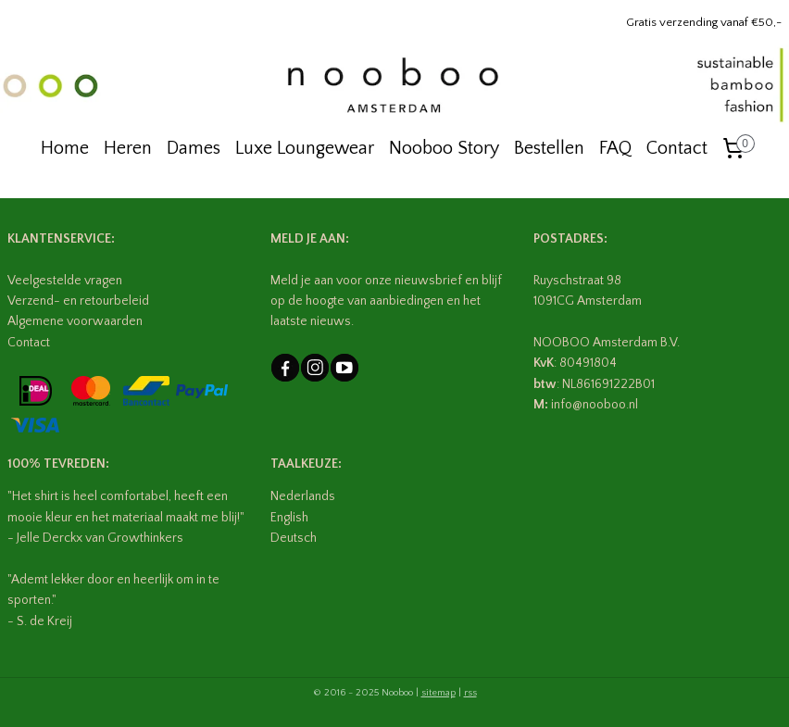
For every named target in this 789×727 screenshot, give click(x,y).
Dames (193, 148)
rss (470, 692)
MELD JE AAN (307, 239)
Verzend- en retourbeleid (78, 301)
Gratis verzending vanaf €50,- (704, 22)
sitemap (438, 692)
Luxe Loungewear (304, 148)
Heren (128, 148)
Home (65, 148)
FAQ (615, 148)
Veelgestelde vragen (64, 280)
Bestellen (549, 148)
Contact (677, 148)
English (289, 517)
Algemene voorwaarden (75, 321)
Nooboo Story (444, 148)
